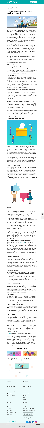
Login (24, 388)
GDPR (8, 416)
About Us (8, 406)
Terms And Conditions (11, 412)
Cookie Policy (9, 414)
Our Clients (9, 408)
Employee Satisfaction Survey (13, 391)
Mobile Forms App (10, 393)
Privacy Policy (9, 410)
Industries (25, 395)
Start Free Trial (33, 2)
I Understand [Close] (22, 426)
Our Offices (25, 406)
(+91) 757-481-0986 (30, 408)
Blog (24, 397)
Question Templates (27, 391)
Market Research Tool (11, 386)
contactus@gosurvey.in (30, 410)
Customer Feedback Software (12, 388)
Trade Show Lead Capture (12, 390)
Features (24, 390)
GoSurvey (9, 333)
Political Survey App (11, 395)
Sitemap (24, 399)
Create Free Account (27, 386)
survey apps (22, 242)
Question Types (26, 393)
